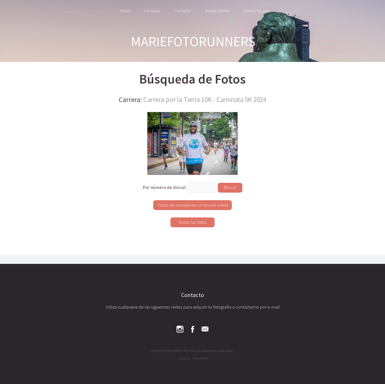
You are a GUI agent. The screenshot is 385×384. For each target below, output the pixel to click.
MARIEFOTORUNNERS (193, 41)
